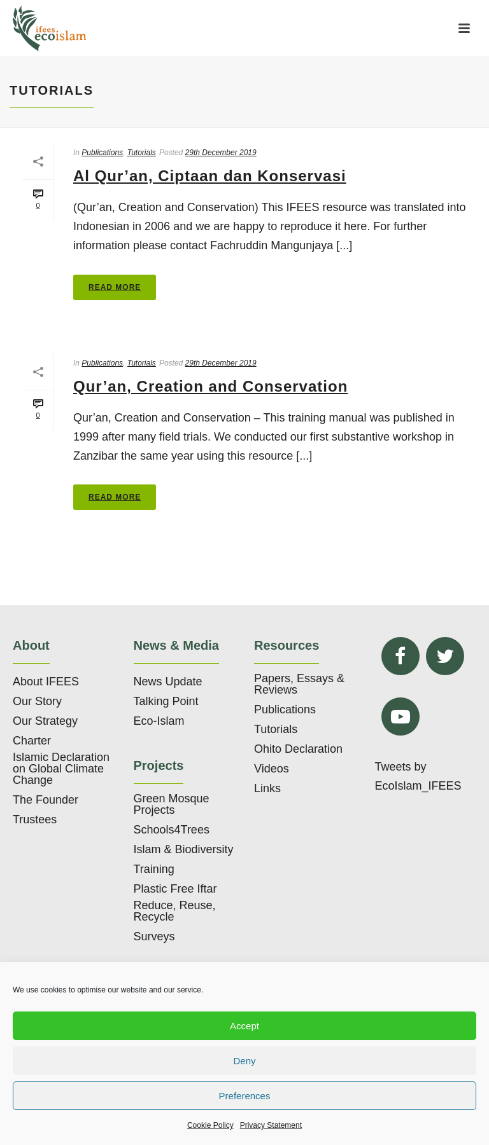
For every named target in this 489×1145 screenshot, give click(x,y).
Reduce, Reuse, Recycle (175, 911)
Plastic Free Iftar (175, 889)
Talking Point (166, 701)
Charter (32, 740)
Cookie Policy (210, 1125)
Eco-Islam (159, 721)
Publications (102, 152)
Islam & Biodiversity (184, 849)
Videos (271, 768)
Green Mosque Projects (171, 804)
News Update (168, 681)
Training (154, 869)
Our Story (37, 701)
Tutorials (141, 152)
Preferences (245, 1095)
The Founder (45, 800)
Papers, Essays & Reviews (299, 684)
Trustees (35, 819)
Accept (244, 1025)
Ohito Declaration (298, 749)
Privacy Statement (271, 1125)
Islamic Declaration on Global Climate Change (61, 768)
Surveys (154, 936)
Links (267, 788)
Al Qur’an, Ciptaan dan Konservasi (209, 175)
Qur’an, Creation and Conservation (210, 386)
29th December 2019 (221, 152)
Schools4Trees (171, 829)
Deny (244, 1060)
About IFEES (46, 681)
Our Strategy (45, 721)
